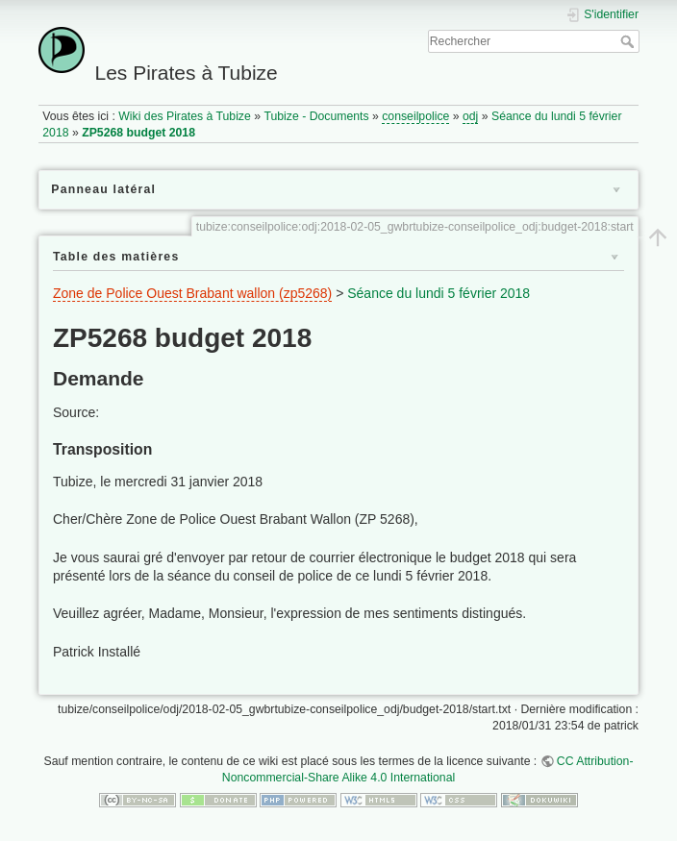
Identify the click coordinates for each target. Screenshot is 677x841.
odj (470, 116)
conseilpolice (415, 116)
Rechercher (629, 41)
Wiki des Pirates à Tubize (184, 116)
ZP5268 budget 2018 (138, 132)
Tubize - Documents (315, 116)
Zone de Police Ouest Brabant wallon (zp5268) (192, 293)
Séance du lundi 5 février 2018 (438, 293)
